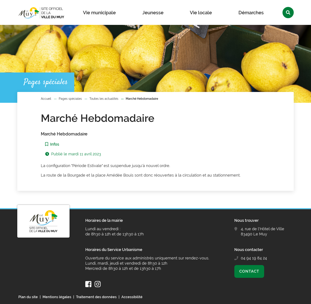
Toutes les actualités (103, 98)
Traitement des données (96, 297)
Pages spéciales (70, 98)
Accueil (46, 98)
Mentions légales (57, 297)
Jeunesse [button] (152, 12)
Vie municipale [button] (99, 12)
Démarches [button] (251, 12)
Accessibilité (132, 297)
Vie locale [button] (201, 12)
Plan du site (28, 297)
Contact (249, 271)
